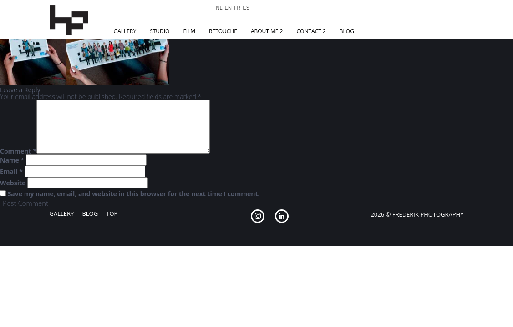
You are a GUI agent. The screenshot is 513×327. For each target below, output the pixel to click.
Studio (159, 31)
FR (237, 7)
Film (189, 31)
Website (12, 183)
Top (111, 213)
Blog (347, 31)
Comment (18, 151)
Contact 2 (311, 31)
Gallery (125, 31)
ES (246, 7)
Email (11, 171)
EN (228, 7)
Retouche (223, 31)
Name (12, 160)
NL (219, 7)
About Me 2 (267, 31)
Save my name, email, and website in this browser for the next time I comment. (134, 194)
